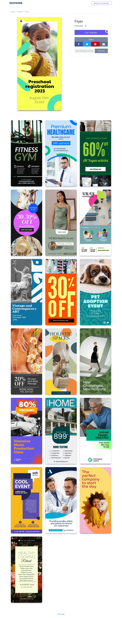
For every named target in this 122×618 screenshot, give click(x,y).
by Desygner (79, 25)
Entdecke (20, 12)
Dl (85, 25)
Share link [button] (101, 51)
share (91, 39)
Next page (61, 614)
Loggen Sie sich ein (80, 3)
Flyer (26, 12)
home (13, 12)
